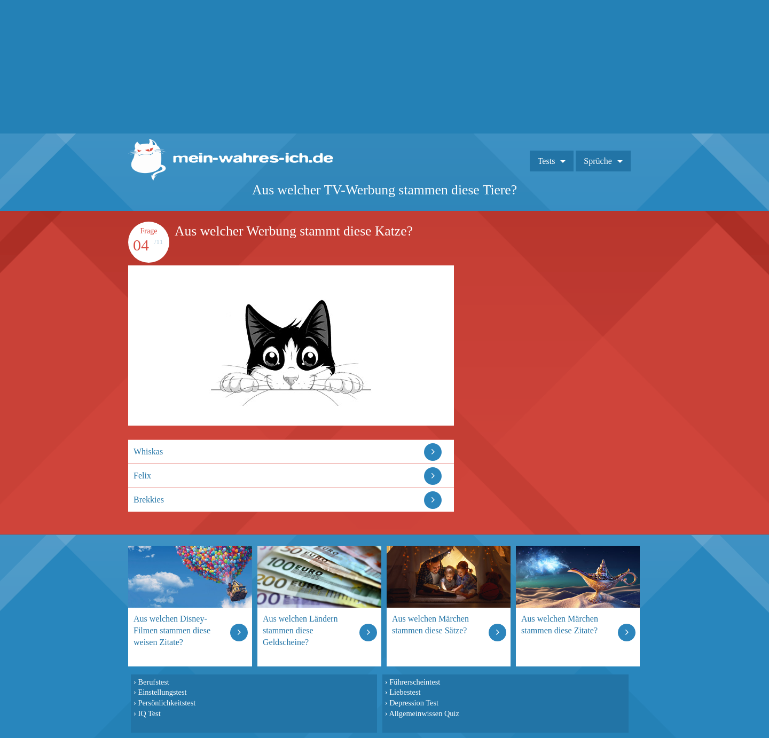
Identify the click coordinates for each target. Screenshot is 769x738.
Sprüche (597, 161)
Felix (142, 475)
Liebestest (404, 692)
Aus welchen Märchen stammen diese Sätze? (430, 624)
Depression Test (413, 702)
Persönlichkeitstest (166, 702)
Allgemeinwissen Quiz (424, 713)
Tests (546, 161)
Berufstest (153, 682)
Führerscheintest (414, 682)
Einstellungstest (162, 692)
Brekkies (149, 499)
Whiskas (148, 451)
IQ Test (149, 713)
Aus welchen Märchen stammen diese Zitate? (559, 624)
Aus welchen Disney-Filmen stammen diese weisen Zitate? (172, 630)
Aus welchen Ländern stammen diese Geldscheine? (300, 630)
